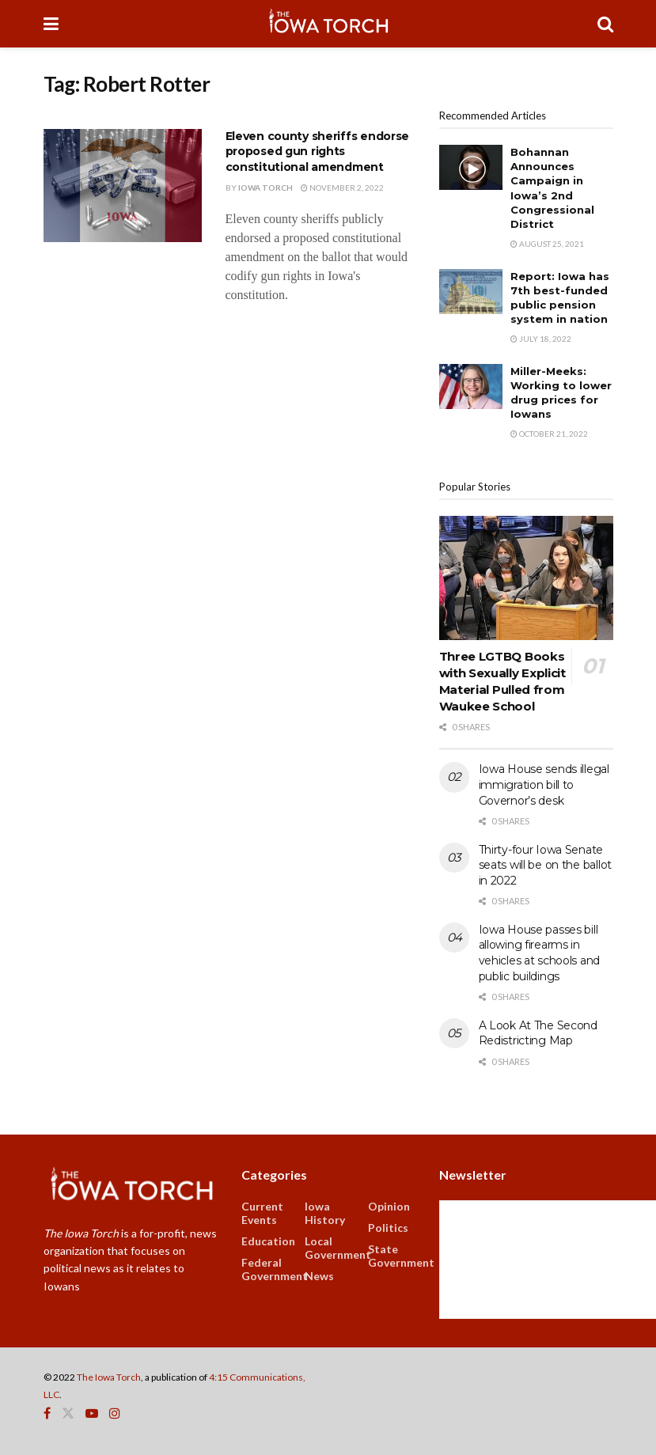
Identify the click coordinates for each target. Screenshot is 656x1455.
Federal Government (274, 1269)
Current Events (262, 1212)
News (319, 1276)
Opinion (389, 1206)
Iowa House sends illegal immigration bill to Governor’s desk (544, 784)
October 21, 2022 (549, 433)
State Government (401, 1255)
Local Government (338, 1247)
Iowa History (325, 1212)
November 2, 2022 (342, 187)
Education (268, 1241)
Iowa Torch (265, 187)
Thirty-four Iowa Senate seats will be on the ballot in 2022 (545, 865)
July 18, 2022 (540, 338)
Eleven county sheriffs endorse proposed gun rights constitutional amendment (318, 151)
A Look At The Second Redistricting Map (538, 1033)
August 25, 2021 (547, 243)
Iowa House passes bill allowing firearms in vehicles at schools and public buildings (540, 953)
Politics (388, 1227)
